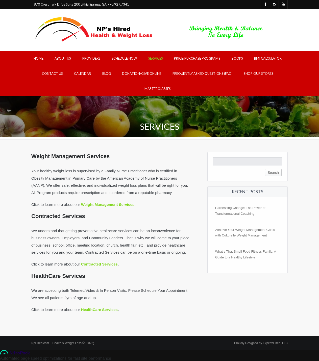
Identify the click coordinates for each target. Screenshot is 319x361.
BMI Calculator (268, 58)
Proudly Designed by (261, 343)
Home (38, 58)
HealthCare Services (99, 309)
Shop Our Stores (258, 73)
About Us (63, 58)
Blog (106, 73)
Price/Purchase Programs (197, 58)
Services (155, 58)
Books (237, 58)
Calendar (82, 73)
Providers (91, 58)
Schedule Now (124, 58)
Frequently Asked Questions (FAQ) (203, 73)
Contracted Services (99, 264)
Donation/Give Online (141, 73)
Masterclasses (157, 89)
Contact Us (52, 73)
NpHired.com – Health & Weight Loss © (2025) (62, 343)
